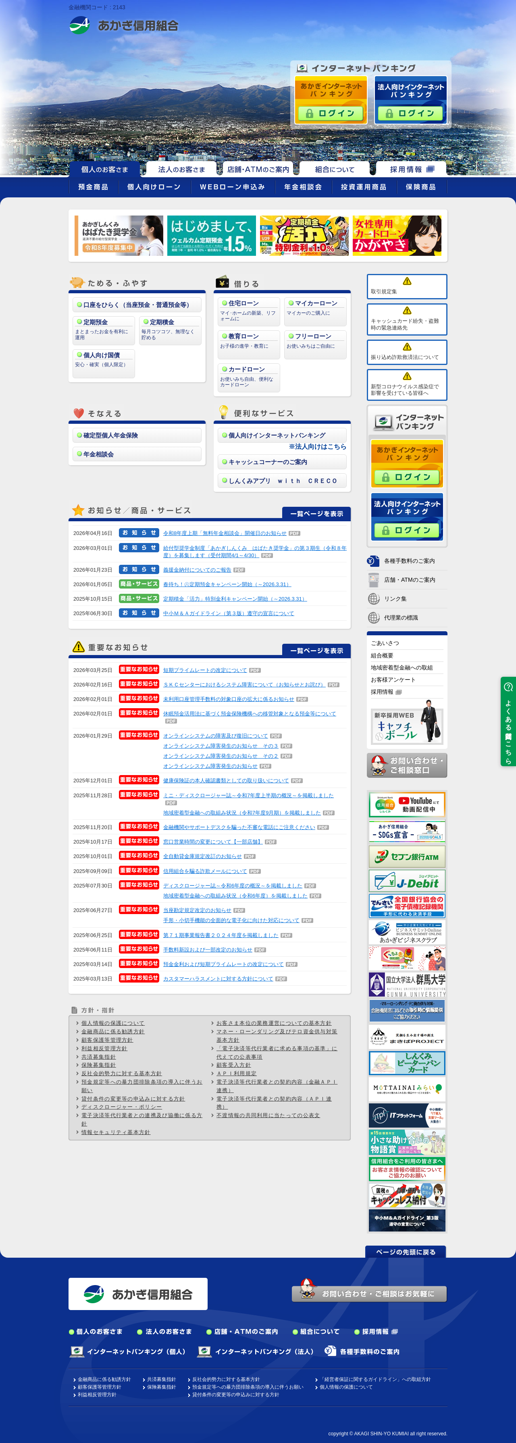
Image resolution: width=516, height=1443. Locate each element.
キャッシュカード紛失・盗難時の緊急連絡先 (405, 324)
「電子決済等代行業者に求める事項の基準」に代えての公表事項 (276, 1052)
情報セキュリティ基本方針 (116, 1132)
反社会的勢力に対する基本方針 (121, 1073)
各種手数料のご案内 (409, 561)
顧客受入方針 (233, 1065)
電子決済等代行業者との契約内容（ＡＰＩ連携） (274, 1103)
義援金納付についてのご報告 (197, 570)
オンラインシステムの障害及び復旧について (215, 736)
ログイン (331, 113)
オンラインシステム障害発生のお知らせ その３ (221, 746)
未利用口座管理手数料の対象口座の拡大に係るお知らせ (228, 699)
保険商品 (422, 187)
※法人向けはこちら (318, 446)
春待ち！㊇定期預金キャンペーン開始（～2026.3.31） (227, 584)
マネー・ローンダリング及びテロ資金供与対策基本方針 (276, 1035)
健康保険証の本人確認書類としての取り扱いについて (226, 780)
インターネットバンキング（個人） (127, 1352)
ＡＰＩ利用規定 (236, 1073)
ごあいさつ (385, 643)
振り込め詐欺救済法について (405, 357)
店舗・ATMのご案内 (258, 167)
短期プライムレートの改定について (205, 670)
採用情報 (411, 167)
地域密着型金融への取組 (402, 667)
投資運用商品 (364, 187)
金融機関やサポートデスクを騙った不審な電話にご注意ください (239, 827)
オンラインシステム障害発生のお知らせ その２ (221, 756)
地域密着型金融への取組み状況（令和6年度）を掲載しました (235, 896)
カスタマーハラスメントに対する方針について (218, 979)
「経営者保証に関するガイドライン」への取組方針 (375, 1379)
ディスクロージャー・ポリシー (121, 1107)
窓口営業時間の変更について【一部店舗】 (213, 842)
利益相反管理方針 (104, 1048)
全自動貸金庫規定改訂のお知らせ (202, 856)
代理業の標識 (401, 617)
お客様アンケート (393, 679)
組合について (334, 167)
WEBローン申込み (233, 187)
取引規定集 (384, 291)
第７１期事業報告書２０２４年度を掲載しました (221, 935)
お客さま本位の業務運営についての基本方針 (274, 1023)
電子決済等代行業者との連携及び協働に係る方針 (141, 1119)
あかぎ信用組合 (124, 25)
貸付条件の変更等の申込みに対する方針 (133, 1099)
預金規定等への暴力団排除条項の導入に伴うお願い (141, 1086)
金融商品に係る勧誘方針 (113, 1031)
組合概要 (382, 655)
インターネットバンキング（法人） (255, 1352)
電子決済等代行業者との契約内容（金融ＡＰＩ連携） (276, 1086)
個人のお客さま (96, 1331)
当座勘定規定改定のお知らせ (197, 910)
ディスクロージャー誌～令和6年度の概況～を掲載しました (232, 886)
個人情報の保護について (113, 1023)
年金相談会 (303, 187)
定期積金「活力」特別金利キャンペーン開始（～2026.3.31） (235, 599)
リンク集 (395, 598)
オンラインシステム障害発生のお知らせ (210, 766)
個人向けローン (155, 187)
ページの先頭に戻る (406, 1252)
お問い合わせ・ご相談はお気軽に (369, 1290)
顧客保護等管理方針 (107, 1040)
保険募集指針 (98, 1065)
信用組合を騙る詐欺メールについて (205, 871)
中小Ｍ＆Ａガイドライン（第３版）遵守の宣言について (228, 613)
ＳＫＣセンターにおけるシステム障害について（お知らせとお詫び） (244, 685)
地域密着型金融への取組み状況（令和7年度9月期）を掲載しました (242, 813)
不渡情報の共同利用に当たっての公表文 (268, 1115)
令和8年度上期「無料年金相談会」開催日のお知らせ (225, 533)
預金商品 (94, 187)
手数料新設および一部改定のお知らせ (207, 950)
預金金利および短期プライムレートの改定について (223, 964)
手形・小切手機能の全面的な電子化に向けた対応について (231, 920)
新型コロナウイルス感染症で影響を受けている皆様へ (405, 390)
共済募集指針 (98, 1057)
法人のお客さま (181, 167)
